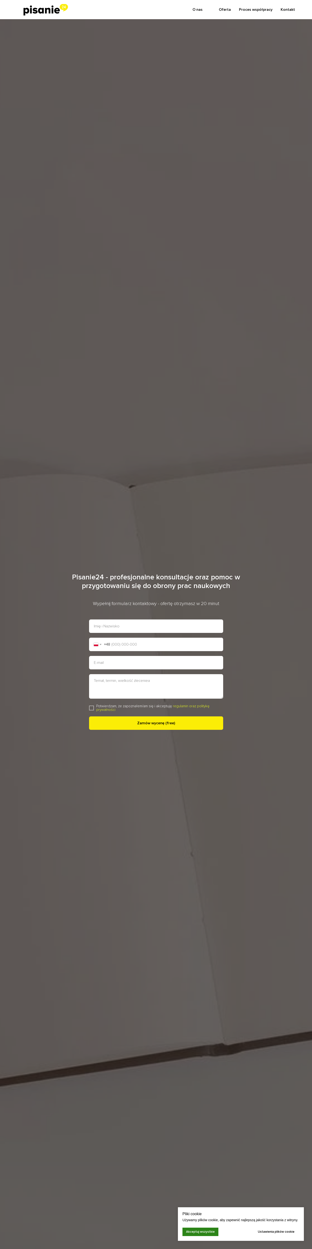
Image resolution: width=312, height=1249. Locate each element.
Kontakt (288, 9)
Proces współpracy (255, 9)
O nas (198, 9)
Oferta (225, 9)
